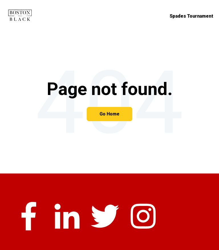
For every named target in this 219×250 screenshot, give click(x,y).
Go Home (109, 114)
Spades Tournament (191, 16)
